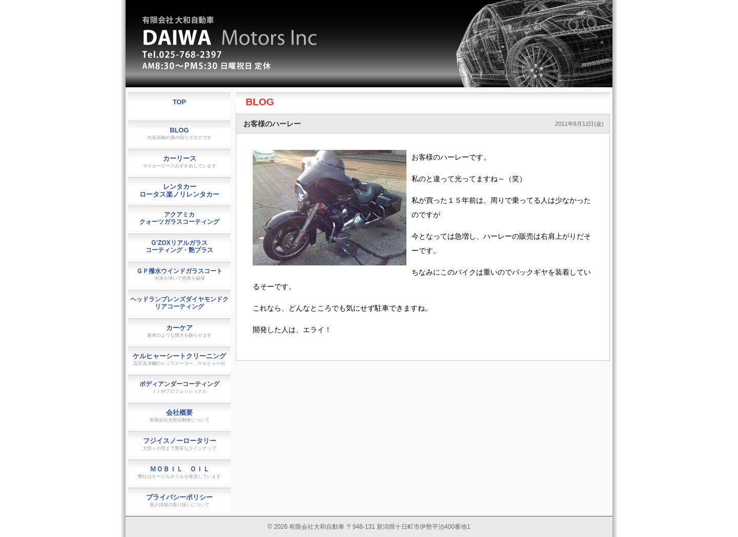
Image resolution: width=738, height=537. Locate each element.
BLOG (259, 102)
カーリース (179, 161)
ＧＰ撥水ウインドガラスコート (179, 274)
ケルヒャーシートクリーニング (179, 359)
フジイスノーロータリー (179, 444)
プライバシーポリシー (179, 500)
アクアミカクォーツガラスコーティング (179, 218)
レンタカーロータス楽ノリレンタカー (179, 190)
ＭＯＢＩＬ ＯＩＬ (179, 472)
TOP (179, 102)
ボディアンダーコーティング (179, 387)
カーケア (179, 331)
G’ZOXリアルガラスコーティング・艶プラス (179, 246)
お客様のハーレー (272, 124)
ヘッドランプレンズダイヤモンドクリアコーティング (179, 303)
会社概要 (180, 416)
